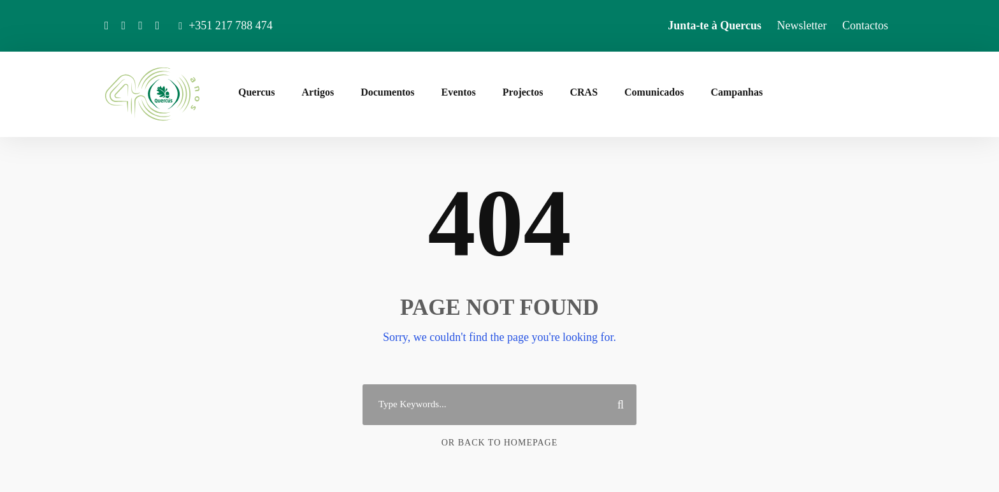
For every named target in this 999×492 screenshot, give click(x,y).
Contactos (865, 25)
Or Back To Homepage (500, 442)
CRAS (584, 92)
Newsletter (802, 25)
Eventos (459, 92)
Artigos (317, 92)
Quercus (256, 92)
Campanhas (736, 92)
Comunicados (654, 92)
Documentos (387, 92)
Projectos (523, 92)
